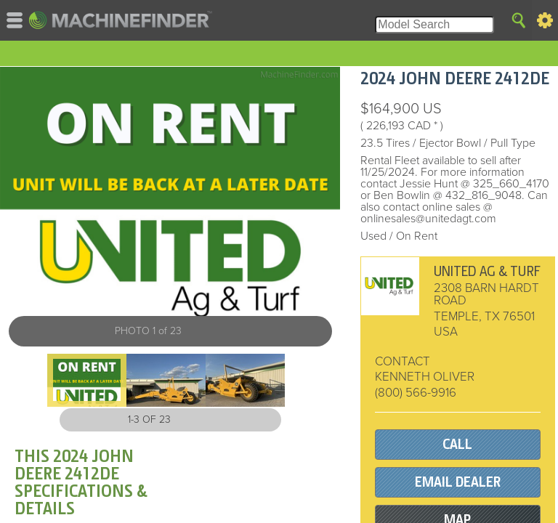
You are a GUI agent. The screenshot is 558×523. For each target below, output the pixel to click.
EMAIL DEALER (458, 482)
